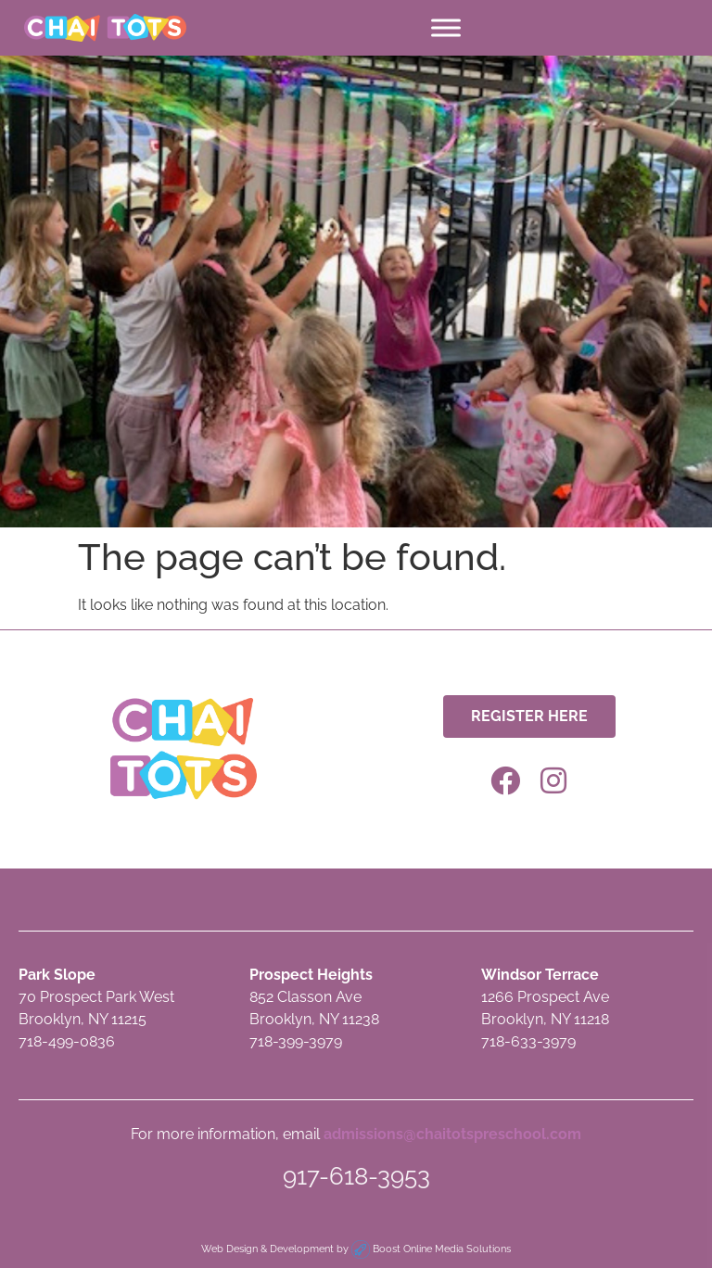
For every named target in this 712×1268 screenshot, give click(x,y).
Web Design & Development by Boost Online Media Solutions (356, 1249)
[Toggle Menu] (446, 27)
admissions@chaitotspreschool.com (452, 1134)
